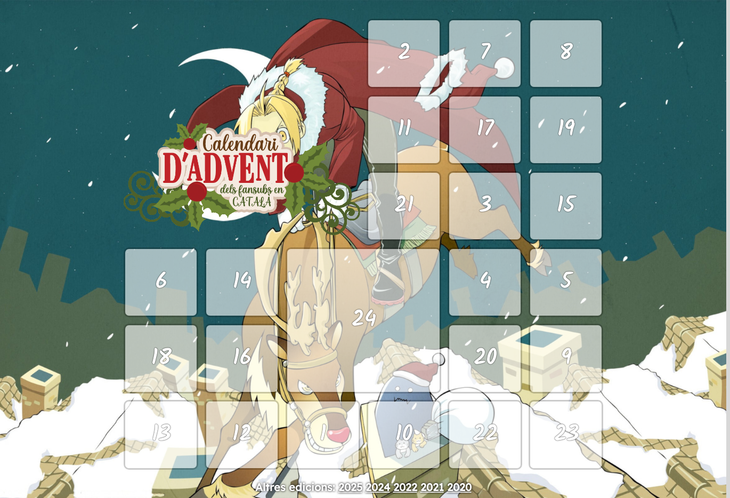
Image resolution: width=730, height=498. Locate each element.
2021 (432, 487)
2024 (378, 487)
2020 (459, 487)
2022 (405, 487)
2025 (350, 487)
